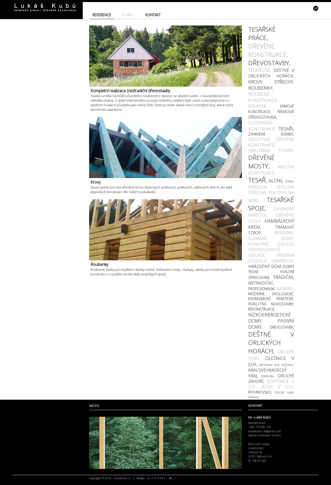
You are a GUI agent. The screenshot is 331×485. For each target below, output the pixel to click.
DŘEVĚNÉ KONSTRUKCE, (268, 50)
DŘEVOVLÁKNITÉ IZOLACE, (264, 252)
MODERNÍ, (256, 293)
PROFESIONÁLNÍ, (261, 288)
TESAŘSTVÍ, (259, 70)
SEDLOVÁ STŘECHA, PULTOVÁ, (271, 189)
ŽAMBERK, (253, 397)
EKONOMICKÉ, (259, 298)
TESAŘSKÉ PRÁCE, (262, 33)
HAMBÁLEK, (282, 261)
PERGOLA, (257, 187)
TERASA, (289, 181)
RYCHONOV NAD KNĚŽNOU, (276, 365)
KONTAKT (152, 14)
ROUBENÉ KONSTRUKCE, (263, 97)
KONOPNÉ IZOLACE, (271, 244)
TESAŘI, (286, 129)
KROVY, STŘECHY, (271, 82)
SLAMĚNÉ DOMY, (271, 238)
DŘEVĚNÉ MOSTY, (261, 161)
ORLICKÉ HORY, (284, 392)
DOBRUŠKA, (267, 376)
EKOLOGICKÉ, (283, 293)
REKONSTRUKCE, (261, 309)
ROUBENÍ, (257, 106)
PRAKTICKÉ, (285, 298)
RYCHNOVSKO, (260, 392)
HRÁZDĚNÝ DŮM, (265, 266)
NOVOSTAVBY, (282, 304)
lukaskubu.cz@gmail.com (264, 431)
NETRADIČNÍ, (260, 283)
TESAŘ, (257, 180)
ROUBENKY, (260, 88)
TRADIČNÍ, (283, 277)
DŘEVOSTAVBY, (269, 63)
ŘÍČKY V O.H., (278, 387)
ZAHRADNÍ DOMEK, (271, 134)
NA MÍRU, (285, 288)
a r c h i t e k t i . (160, 478)
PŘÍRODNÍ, (284, 233)
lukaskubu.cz (122, 478)
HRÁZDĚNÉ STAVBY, (271, 150)
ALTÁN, (276, 181)
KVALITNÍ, (257, 304)
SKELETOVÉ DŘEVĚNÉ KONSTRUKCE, (271, 142)
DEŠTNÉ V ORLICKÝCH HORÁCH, (271, 73)
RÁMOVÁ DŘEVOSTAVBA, (271, 114)
